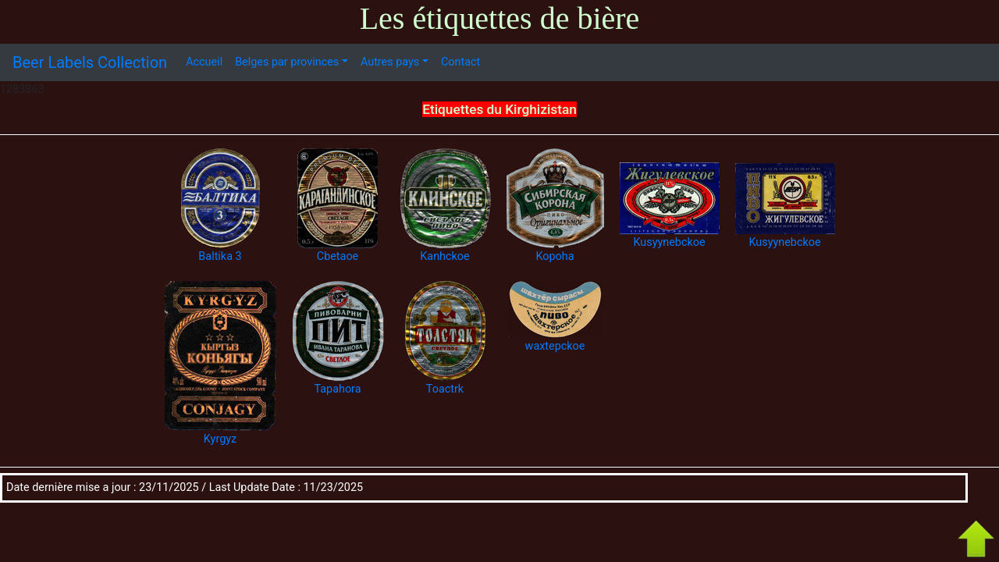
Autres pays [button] (390, 62)
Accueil (204, 62)
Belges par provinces (287, 62)
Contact (460, 62)
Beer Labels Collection (89, 62)
